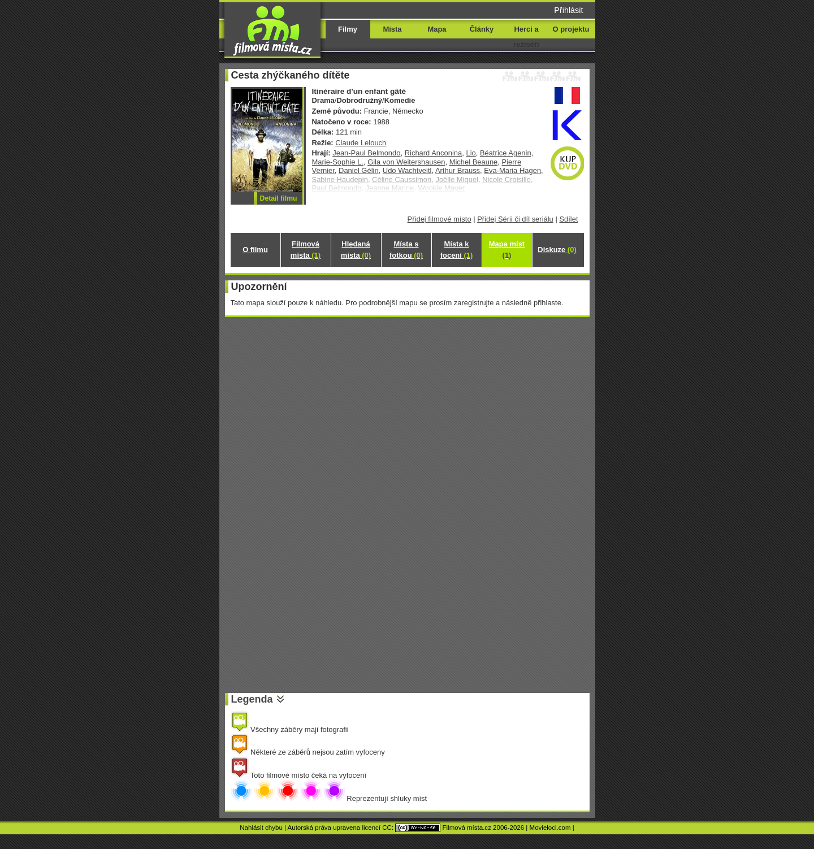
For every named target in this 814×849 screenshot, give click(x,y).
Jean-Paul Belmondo (366, 153)
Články (481, 29)
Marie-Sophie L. (337, 162)
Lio (470, 153)
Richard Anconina (433, 153)
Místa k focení (456, 249)
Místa (392, 29)
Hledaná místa (356, 249)
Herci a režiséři (526, 37)
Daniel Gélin (359, 170)
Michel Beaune (473, 162)
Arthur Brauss (457, 170)
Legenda (252, 699)
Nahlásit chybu (261, 827)
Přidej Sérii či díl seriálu (515, 219)
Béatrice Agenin (505, 153)
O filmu (255, 249)
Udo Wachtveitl (407, 170)
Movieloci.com (550, 827)
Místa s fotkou (406, 249)
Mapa (436, 29)
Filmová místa (306, 249)
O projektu (571, 29)
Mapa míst (507, 249)
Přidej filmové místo (439, 219)
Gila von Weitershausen (406, 162)
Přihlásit (568, 10)
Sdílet (568, 219)
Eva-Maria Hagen (512, 170)
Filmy (347, 29)
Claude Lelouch (360, 142)
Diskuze (557, 249)
